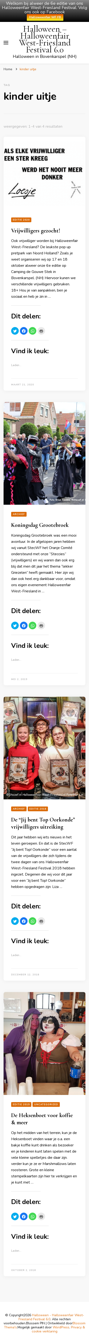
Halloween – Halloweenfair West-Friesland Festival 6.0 (45, 39)
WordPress (61, 1327)
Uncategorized (46, 1104)
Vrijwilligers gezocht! (35, 230)
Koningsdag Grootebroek (40, 525)
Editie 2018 (37, 809)
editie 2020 (21, 220)
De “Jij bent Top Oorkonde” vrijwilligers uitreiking (43, 823)
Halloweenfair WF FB (45, 17)
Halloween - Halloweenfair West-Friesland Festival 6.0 (51, 1317)
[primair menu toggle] (6, 42)
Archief (19, 514)
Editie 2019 (21, 1104)
